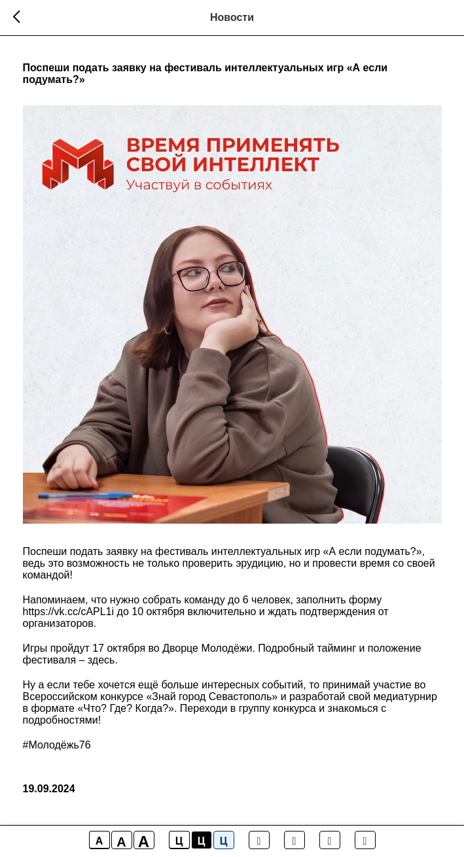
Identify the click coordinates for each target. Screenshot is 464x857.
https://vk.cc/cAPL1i (69, 611)
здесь (101, 659)
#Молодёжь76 (57, 744)
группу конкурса (277, 708)
